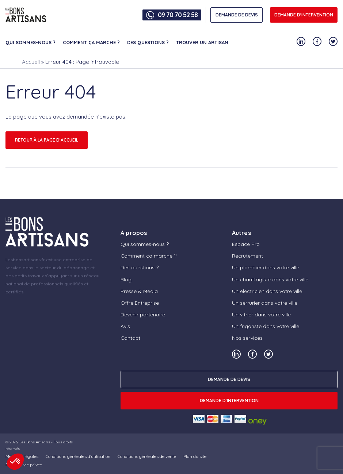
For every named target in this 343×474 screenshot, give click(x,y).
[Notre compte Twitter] (333, 41)
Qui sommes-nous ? (30, 42)
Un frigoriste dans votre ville (265, 326)
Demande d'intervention (303, 15)
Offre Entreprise (140, 303)
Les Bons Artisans (34, 442)
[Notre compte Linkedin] (301, 41)
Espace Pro (246, 244)
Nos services (247, 338)
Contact (130, 338)
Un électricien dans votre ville (267, 291)
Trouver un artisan (202, 42)
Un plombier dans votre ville (265, 267)
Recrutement (247, 256)
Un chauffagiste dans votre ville (270, 279)
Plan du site (194, 456)
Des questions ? (148, 42)
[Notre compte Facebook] (317, 41)
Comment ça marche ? (91, 42)
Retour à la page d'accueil (46, 140)
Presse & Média (139, 291)
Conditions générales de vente (147, 456)
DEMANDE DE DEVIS (237, 15)
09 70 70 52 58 (178, 15)
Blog (126, 279)
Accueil (31, 61)
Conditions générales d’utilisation (78, 456)
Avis (125, 326)
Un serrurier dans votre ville (264, 303)
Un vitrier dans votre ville (261, 314)
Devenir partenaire (143, 314)
